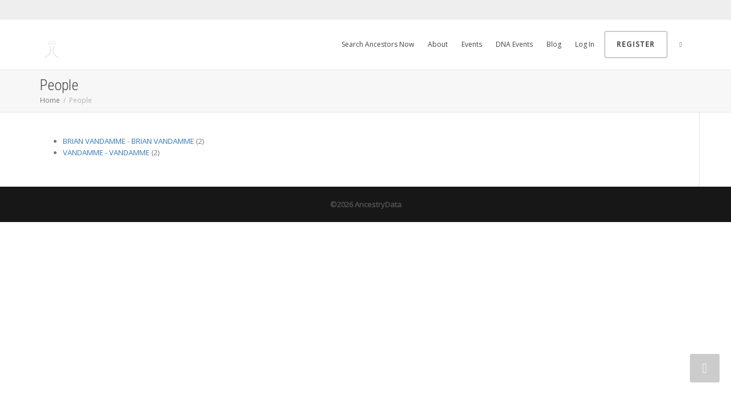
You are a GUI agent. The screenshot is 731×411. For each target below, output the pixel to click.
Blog (554, 44)
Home (50, 100)
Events (471, 44)
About (438, 44)
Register (636, 44)
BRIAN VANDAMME (94, 141)
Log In (585, 44)
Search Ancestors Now (378, 44)
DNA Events (514, 44)
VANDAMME (83, 152)
